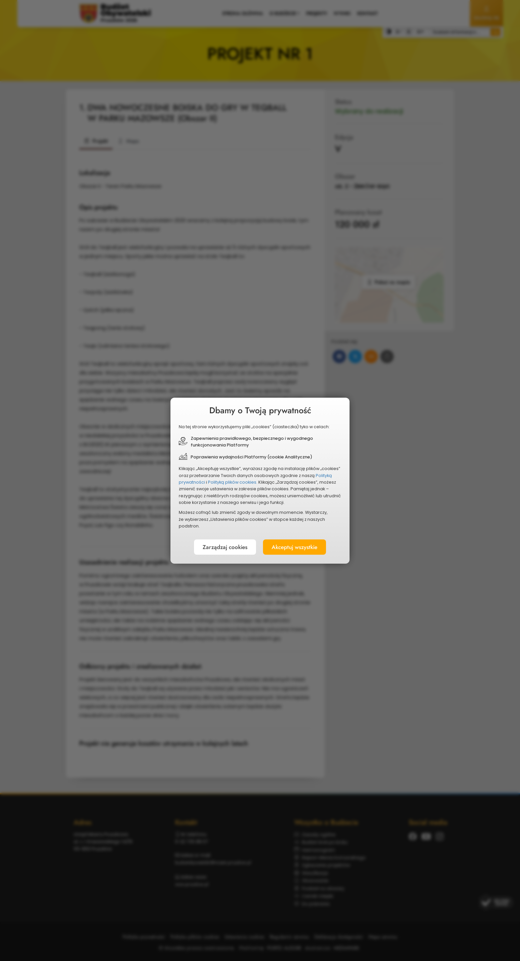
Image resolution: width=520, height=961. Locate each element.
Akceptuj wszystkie (298, 547)
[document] (260, 481)
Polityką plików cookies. (232, 482)
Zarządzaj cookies (221, 547)
